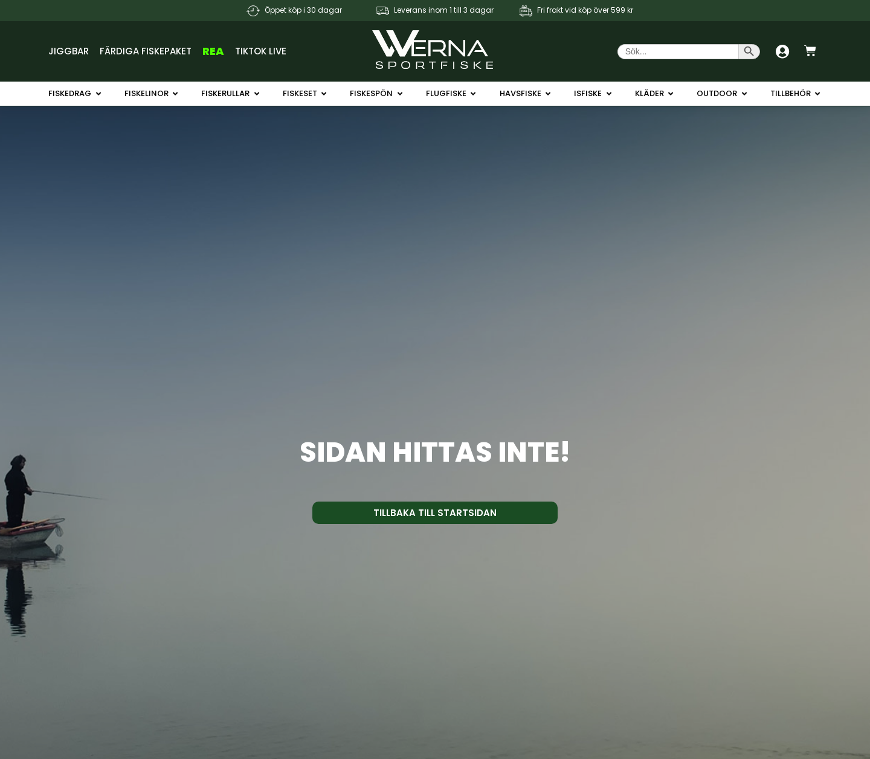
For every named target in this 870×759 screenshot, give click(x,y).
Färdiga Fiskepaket (146, 51)
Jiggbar (68, 51)
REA (213, 51)
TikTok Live (260, 51)
